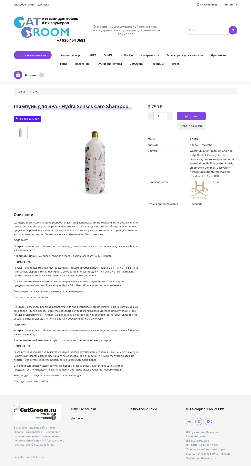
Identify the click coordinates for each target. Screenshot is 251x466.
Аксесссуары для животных (185, 55)
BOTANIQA (126, 55)
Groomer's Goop (69, 55)
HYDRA (92, 55)
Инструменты (150, 55)
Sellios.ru (39, 457)
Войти (231, 4)
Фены (63, 63)
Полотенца (82, 63)
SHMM (108, 55)
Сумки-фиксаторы (109, 63)
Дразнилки (218, 55)
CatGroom (136, 63)
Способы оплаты (24, 4)
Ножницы (157, 63)
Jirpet (175, 63)
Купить (195, 116)
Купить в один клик (191, 126)
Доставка (43, 4)
